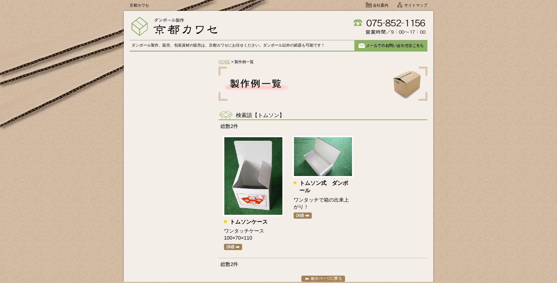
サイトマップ (415, 5)
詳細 (233, 247)
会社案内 (380, 5)
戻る (323, 279)
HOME (224, 62)
